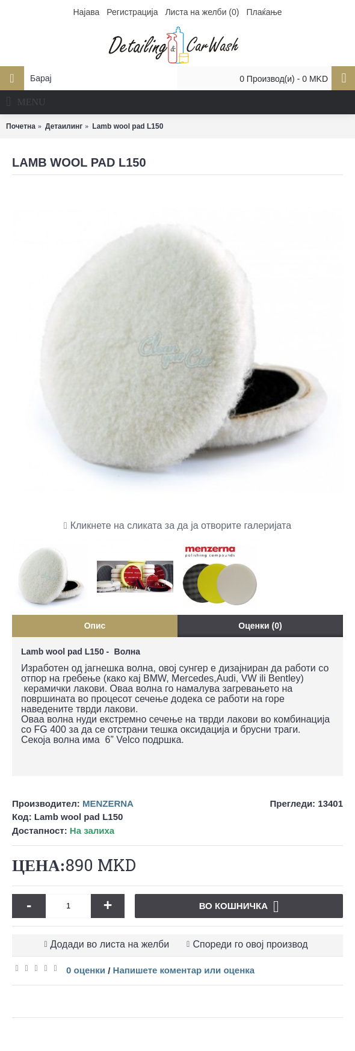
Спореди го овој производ (250, 944)
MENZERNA (108, 803)
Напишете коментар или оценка (184, 970)
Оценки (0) (260, 625)
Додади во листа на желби (110, 944)
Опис (95, 625)
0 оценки (85, 970)
